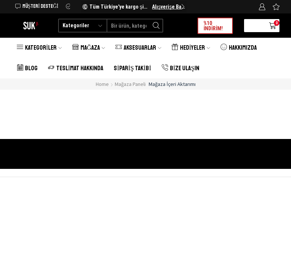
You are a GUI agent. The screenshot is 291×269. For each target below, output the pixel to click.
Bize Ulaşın (180, 68)
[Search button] (156, 25)
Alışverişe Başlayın (168, 7)
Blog (27, 68)
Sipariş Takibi (132, 68)
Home (102, 84)
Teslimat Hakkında (76, 68)
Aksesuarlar (138, 48)
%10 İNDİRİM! (213, 25)
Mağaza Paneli (130, 84)
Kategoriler (39, 48)
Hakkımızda (239, 48)
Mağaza (88, 48)
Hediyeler (191, 48)
